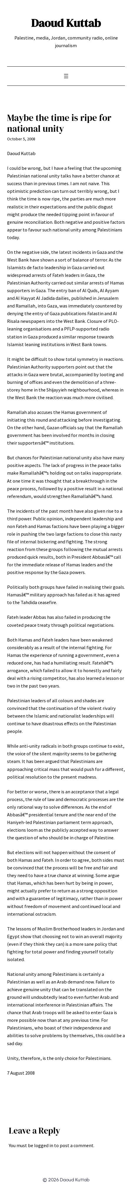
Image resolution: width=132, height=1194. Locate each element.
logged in (43, 1145)
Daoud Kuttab (66, 23)
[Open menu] (66, 76)
